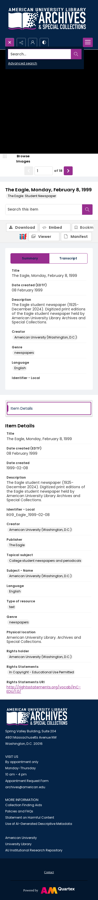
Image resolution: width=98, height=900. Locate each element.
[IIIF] (23, 236)
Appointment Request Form (27, 781)
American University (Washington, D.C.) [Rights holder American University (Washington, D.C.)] (40, 657)
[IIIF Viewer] (44, 236)
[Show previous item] (28, 170)
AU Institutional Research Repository (33, 850)
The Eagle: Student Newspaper (32, 196)
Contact (49, 872)
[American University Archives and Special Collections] (37, 716)
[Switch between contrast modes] (44, 42)
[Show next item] (68, 170)
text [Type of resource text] (12, 607)
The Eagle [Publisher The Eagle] (17, 545)
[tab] (30, 258)
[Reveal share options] (21, 42)
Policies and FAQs (19, 811)
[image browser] (19, 159)
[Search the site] (39, 54)
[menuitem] (49, 872)
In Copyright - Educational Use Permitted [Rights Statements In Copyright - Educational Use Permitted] (41, 672)
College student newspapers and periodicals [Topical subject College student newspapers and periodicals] (45, 560)
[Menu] (88, 42)
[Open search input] (9, 42)
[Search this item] (43, 209)
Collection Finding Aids (23, 805)
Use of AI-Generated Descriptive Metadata (38, 823)
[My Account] (32, 42)
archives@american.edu (25, 787)
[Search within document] (87, 209)
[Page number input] (43, 170)
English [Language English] (20, 368)
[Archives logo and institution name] (47, 19)
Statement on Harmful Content (29, 817)
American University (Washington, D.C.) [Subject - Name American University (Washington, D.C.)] (40, 576)
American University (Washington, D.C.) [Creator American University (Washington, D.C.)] (45, 337)
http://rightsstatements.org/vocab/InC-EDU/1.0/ (44, 689)
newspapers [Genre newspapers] (24, 352)
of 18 (58, 170)
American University (21, 838)
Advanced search (22, 63)
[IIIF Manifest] (76, 236)
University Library (18, 844)
